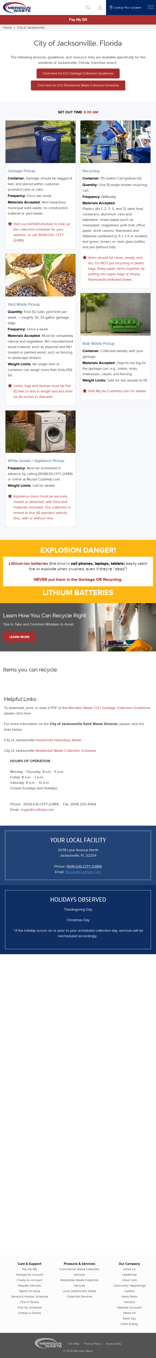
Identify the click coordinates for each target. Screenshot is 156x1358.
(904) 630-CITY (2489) (84, 866)
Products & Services (79, 1264)
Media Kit (129, 1313)
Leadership (129, 1274)
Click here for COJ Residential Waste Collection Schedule (78, 85)
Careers (129, 1291)
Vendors (129, 1302)
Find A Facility (29, 1302)
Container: (16, 178)
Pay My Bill (78, 19)
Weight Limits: (19, 364)
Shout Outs (129, 1280)
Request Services (29, 1285)
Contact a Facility (29, 1313)
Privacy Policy (92, 1343)
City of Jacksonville (31, 28)
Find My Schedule (30, 1307)
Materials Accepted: (24, 202)
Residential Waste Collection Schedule (66, 751)
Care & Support (29, 1264)
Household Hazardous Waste (58, 740)
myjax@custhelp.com (37, 810)
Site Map (74, 1343)
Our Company (129, 1264)
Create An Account (29, 1280)
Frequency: (17, 196)
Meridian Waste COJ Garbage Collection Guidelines (109, 708)
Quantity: (15, 312)
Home (7, 28)
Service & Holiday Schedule (29, 1296)
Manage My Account (29, 1274)
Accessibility (113, 1343)
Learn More (19, 637)
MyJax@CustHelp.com (83, 872)
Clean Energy (129, 1324)
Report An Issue (29, 1291)
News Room (129, 1296)
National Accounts (129, 1307)
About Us (129, 1269)
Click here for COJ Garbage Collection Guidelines (78, 73)
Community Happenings (129, 1285)
